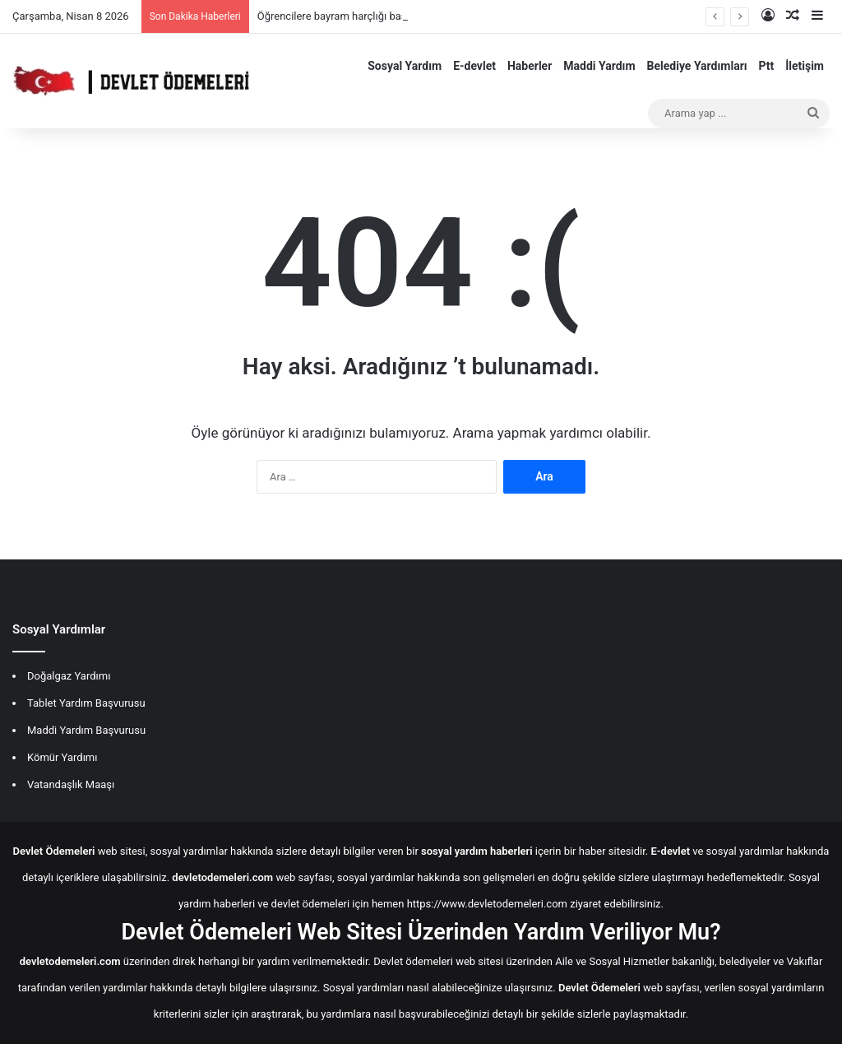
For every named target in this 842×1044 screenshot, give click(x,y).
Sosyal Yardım (405, 65)
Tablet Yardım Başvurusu (86, 703)
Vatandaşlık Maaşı (70, 784)
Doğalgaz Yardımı (68, 676)
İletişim (804, 65)
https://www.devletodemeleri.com (487, 904)
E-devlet (474, 65)
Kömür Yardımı (62, 757)
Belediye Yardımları (697, 65)
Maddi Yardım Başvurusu (86, 730)
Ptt (767, 65)
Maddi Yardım (599, 65)
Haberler (529, 65)
